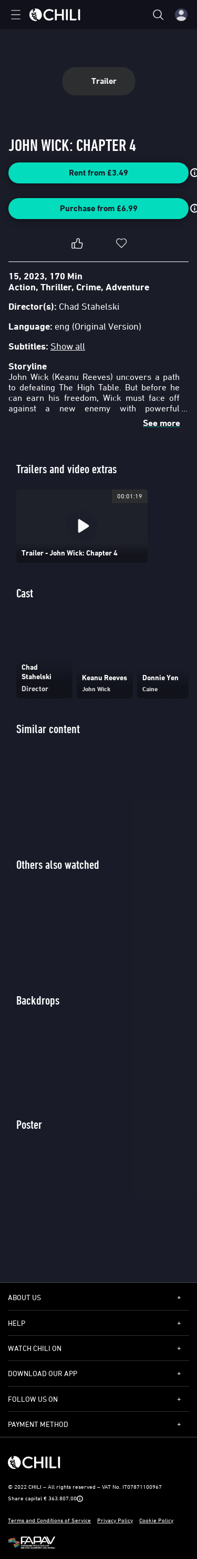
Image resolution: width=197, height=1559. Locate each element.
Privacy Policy (115, 1520)
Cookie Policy (156, 1520)
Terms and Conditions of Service (49, 1520)
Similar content (48, 729)
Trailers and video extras (66, 469)
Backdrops (37, 1000)
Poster (29, 1124)
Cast (24, 593)
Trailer (98, 81)
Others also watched (57, 864)
